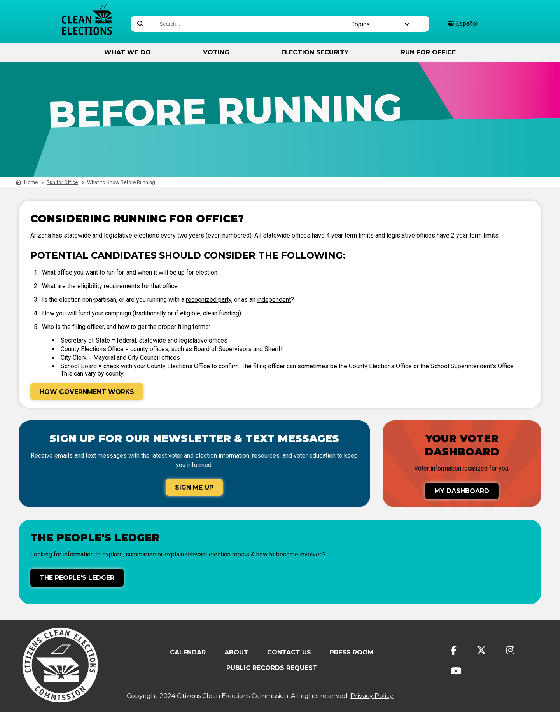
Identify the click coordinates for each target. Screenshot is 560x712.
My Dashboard (461, 491)
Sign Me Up (194, 487)
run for (115, 272)
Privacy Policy (371, 696)
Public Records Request (271, 668)
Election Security (315, 52)
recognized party (208, 299)
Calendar (188, 652)
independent (274, 299)
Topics (381, 24)
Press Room (352, 652)
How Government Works (87, 391)
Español (463, 23)
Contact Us (289, 652)
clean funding (221, 313)
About (236, 652)
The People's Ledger (77, 577)
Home (27, 182)
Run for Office (428, 52)
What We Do (127, 52)
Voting (216, 52)
